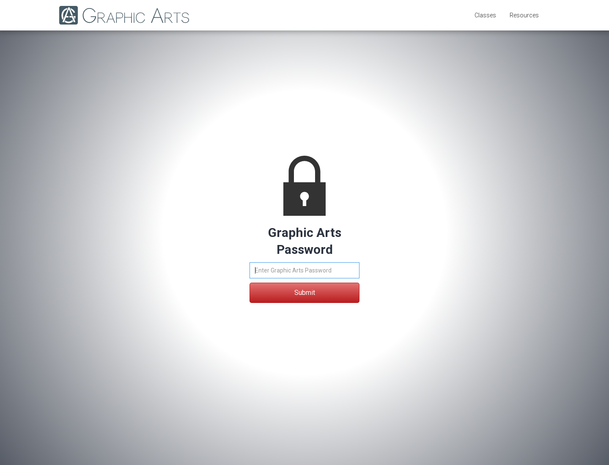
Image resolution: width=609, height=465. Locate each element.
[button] (485, 15)
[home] (120, 15)
